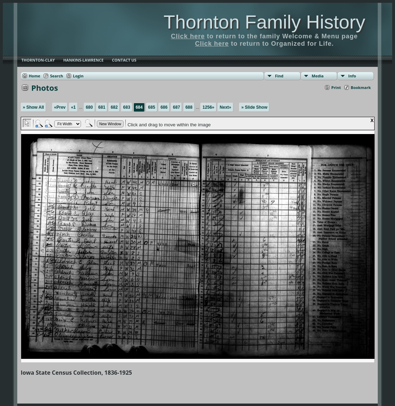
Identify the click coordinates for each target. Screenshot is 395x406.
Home (34, 75)
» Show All (33, 107)
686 (164, 107)
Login (78, 75)
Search (56, 75)
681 (101, 107)
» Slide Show (254, 107)
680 (89, 107)
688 (189, 107)
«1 (73, 107)
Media (318, 75)
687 (176, 107)
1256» (208, 107)
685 (151, 107)
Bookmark (361, 87)
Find (279, 75)
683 (126, 107)
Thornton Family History (264, 21)
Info (352, 75)
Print (336, 87)
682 (114, 107)
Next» (225, 107)
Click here (188, 36)
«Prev (60, 107)
